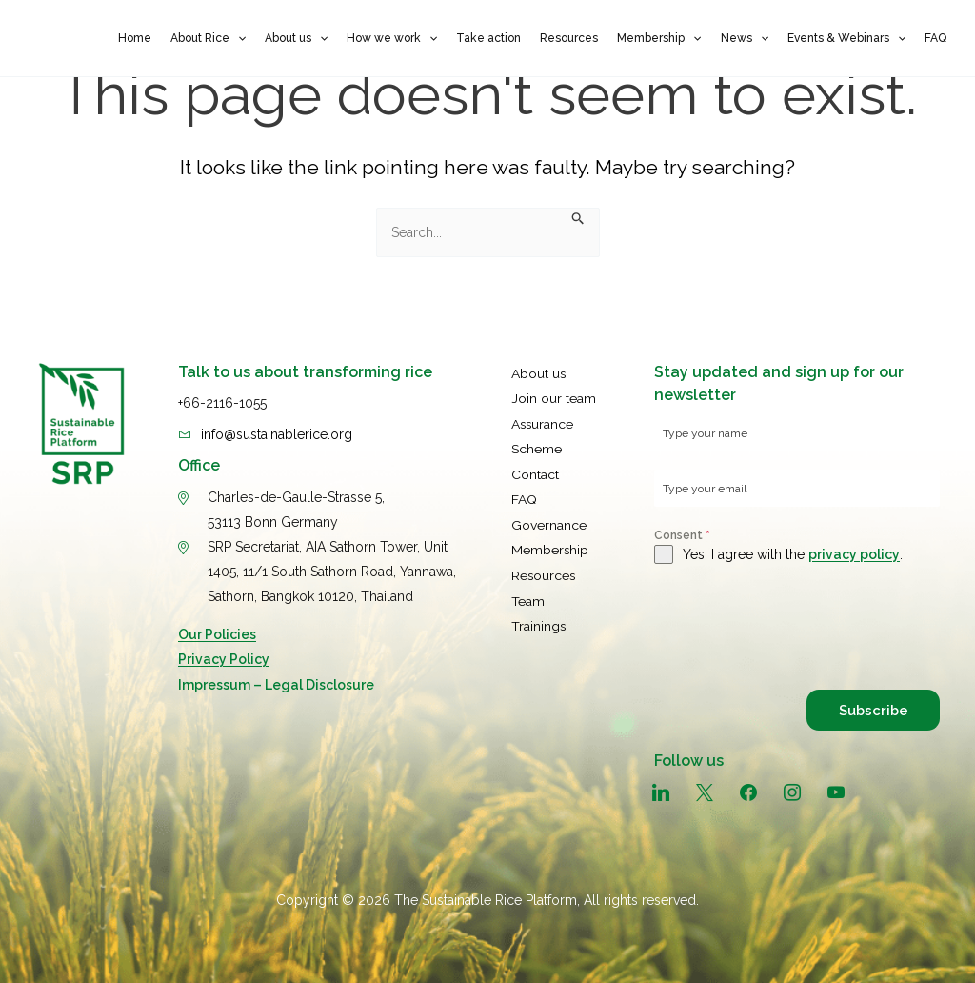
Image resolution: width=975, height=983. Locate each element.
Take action (488, 38)
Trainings (539, 620)
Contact (535, 471)
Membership (659, 38)
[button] (237, 38)
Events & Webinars (846, 38)
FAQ (935, 38)
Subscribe (870, 709)
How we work (392, 38)
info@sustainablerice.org (276, 433)
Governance (549, 521)
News (744, 38)
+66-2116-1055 (222, 403)
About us (296, 38)
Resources (569, 38)
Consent (682, 535)
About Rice (208, 38)
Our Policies (217, 633)
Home (134, 38)
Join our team (553, 397)
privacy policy (854, 554)
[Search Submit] (578, 220)
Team (528, 595)
